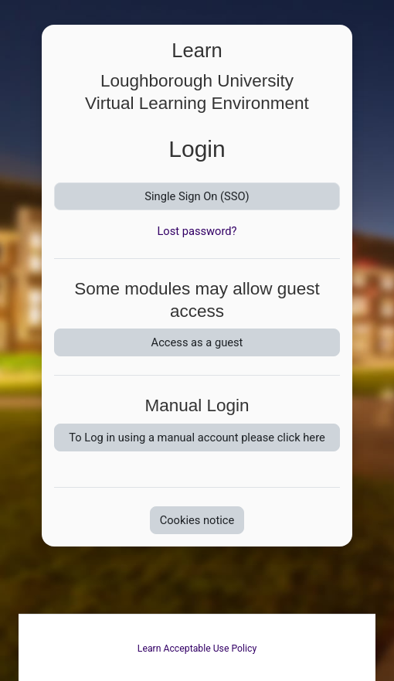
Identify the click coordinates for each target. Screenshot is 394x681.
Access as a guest (197, 342)
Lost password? (196, 231)
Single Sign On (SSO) (196, 196)
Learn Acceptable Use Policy (197, 648)
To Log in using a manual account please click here (197, 437)
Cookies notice (197, 520)
